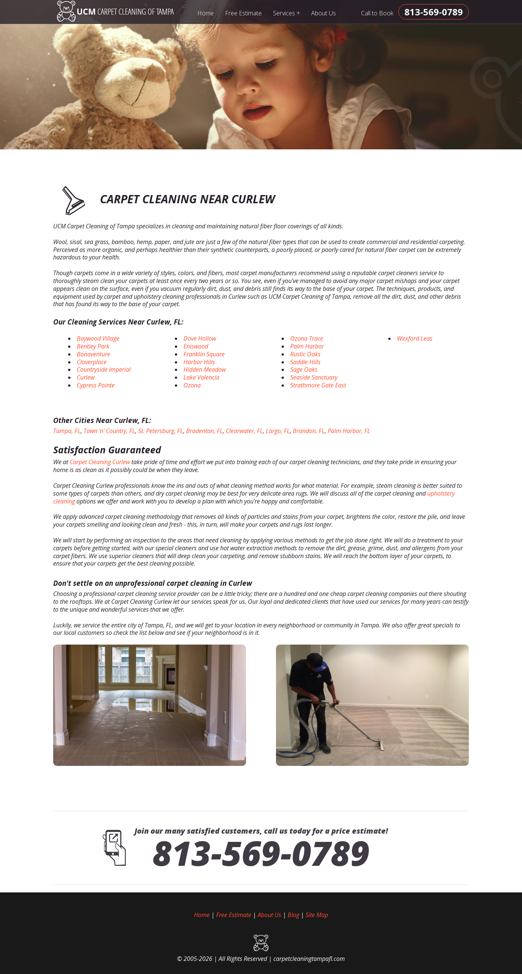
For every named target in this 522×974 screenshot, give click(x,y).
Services (286, 13)
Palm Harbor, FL (349, 431)
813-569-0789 (261, 853)
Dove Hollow (199, 338)
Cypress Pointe (96, 385)
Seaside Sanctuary (313, 377)
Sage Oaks (304, 369)
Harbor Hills (199, 362)
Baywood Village (98, 338)
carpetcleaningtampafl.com (309, 959)
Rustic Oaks (305, 354)
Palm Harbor (307, 346)
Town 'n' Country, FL (109, 431)
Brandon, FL (309, 431)
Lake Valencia (201, 377)
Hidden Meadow (204, 369)
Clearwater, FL (244, 431)
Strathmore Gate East (318, 385)
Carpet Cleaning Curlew (100, 462)
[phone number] (433, 11)
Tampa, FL (67, 431)
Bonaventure (93, 354)
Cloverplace (92, 362)
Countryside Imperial (104, 369)
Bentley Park (93, 346)
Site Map (317, 915)
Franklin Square (204, 354)
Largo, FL (278, 431)
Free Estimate (243, 13)
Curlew (85, 377)
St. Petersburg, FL (160, 431)
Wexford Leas (415, 338)
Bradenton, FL (204, 431)
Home (205, 13)
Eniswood (195, 346)
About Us (323, 13)
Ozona (192, 385)
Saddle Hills (305, 362)
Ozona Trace (306, 338)
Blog (293, 915)
